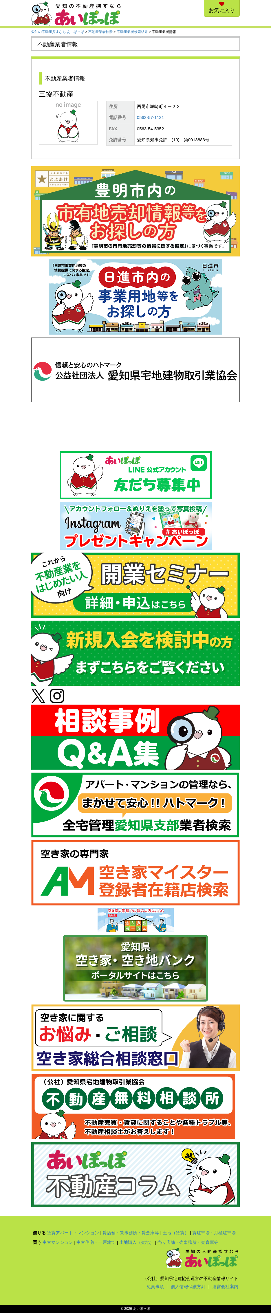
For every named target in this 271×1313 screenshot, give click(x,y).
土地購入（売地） (136, 1242)
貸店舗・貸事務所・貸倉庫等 (130, 1232)
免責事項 (155, 1286)
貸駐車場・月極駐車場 (214, 1232)
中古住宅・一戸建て (96, 1242)
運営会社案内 (225, 1286)
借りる (39, 1232)
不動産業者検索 (100, 32)
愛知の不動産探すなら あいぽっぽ (57, 32)
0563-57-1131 (150, 117)
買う (37, 1242)
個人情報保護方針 (188, 1286)
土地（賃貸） (176, 1232)
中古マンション (58, 1242)
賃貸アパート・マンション (73, 1232)
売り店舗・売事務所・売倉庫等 (188, 1242)
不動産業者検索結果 (132, 32)
